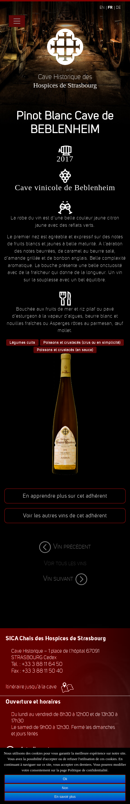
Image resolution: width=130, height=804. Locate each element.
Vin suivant (65, 578)
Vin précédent (65, 546)
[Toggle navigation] (17, 21)
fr (110, 7)
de (118, 7)
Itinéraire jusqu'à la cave (40, 686)
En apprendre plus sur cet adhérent (65, 496)
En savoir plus (64, 797)
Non (65, 788)
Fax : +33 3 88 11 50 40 (37, 671)
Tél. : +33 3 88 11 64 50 (36, 664)
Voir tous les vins (65, 563)
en (102, 7)
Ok (65, 779)
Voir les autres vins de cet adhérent (65, 516)
